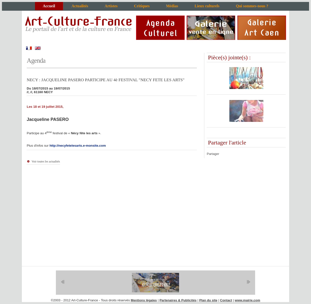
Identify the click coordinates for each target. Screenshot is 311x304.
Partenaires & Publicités (178, 300)
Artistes (110, 6)
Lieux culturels (207, 6)
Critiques (141, 6)
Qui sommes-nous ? (252, 6)
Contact (226, 300)
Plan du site (208, 300)
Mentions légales (144, 300)
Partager (213, 154)
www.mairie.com (247, 300)
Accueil (49, 6)
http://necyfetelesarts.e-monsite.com (78, 145)
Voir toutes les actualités (46, 161)
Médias (172, 6)
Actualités (79, 6)
